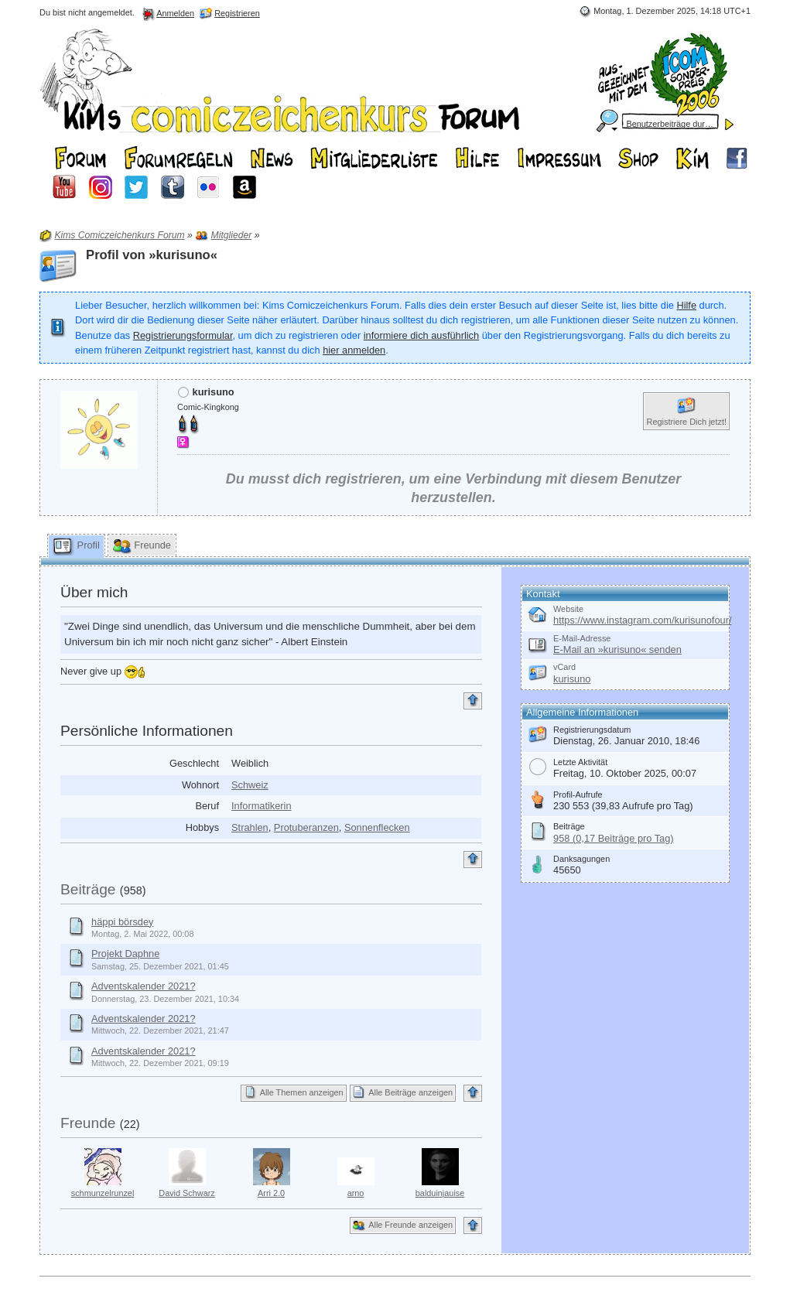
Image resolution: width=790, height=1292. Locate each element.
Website (568, 609)
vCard (564, 667)
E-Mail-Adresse (581, 638)
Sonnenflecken (377, 827)
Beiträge (87, 889)
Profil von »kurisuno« (151, 255)
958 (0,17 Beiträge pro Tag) (613, 838)
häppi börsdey (122, 922)
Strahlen (249, 827)
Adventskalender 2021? (143, 986)
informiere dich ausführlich (421, 335)
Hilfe (686, 305)
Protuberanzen (306, 827)
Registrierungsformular (183, 335)
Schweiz (249, 785)
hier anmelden (354, 350)
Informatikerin (261, 806)
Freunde (87, 1123)
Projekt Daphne (125, 953)
